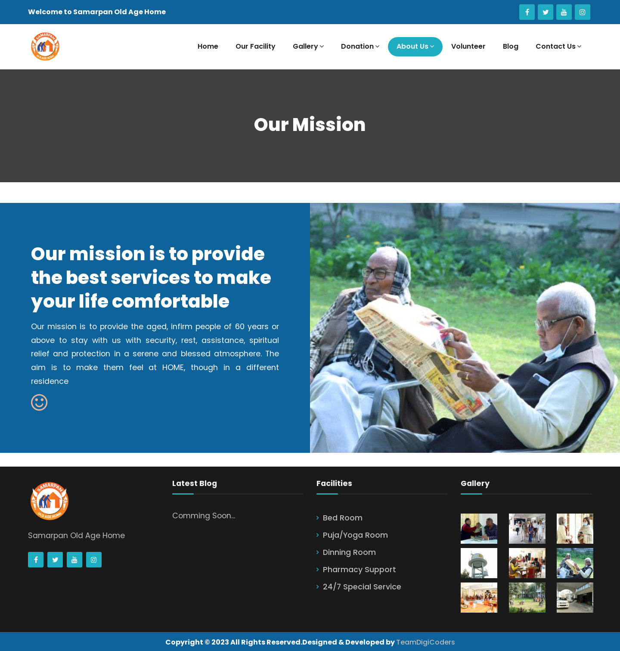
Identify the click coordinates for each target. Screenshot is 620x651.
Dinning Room (349, 552)
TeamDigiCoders (425, 642)
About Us (415, 46)
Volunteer (468, 46)
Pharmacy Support (359, 569)
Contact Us (558, 46)
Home (208, 46)
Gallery (308, 46)
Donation (360, 46)
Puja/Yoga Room (355, 535)
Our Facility (256, 46)
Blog (510, 46)
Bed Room (343, 518)
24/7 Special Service (362, 587)
